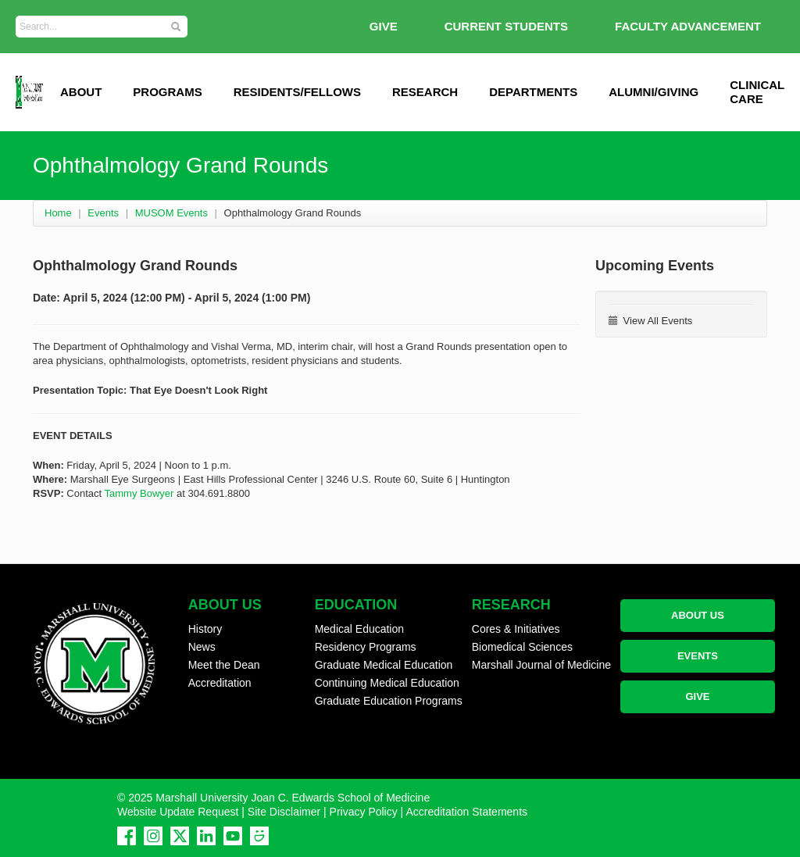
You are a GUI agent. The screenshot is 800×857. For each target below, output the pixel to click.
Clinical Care (757, 91)
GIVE (384, 26)
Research (425, 91)
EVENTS (697, 656)
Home (58, 213)
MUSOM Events (171, 213)
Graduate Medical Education (384, 665)
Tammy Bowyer (139, 493)
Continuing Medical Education (387, 683)
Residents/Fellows (297, 91)
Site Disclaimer (284, 811)
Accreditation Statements (466, 811)
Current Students (506, 26)
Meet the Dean (224, 665)
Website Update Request (177, 811)
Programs (167, 91)
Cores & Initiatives (516, 629)
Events (103, 213)
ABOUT (81, 91)
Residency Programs (365, 647)
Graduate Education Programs (388, 701)
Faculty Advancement (688, 26)
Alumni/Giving (653, 91)
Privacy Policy (364, 811)
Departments (533, 91)
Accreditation (220, 683)
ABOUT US (697, 615)
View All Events (650, 321)
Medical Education (359, 629)
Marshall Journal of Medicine (541, 665)
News (202, 647)
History (205, 629)
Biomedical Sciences (522, 647)
